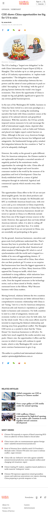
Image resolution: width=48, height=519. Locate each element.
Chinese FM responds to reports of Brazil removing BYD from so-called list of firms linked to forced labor (25, 435)
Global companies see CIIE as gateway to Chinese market (28, 394)
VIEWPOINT (16, 9)
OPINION (5, 9)
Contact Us (6, 508)
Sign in (38, 1)
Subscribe (40, 4)
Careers (27, 505)
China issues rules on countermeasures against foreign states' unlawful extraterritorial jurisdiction (24, 442)
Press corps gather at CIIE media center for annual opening (30, 404)
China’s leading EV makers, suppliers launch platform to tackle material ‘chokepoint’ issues (25, 468)
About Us (5, 505)
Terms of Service (8, 511)
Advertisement (29, 508)
